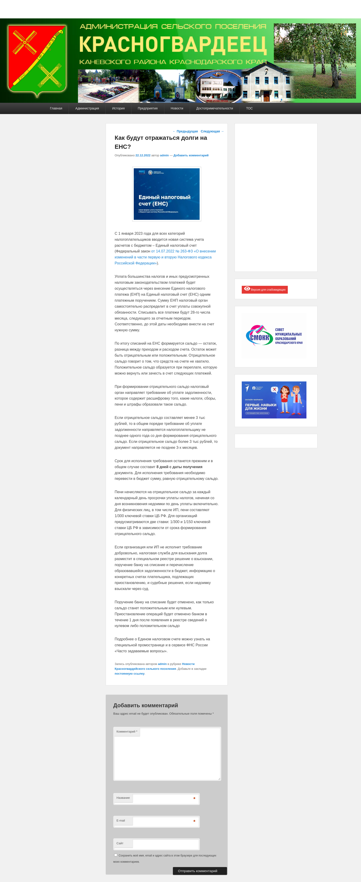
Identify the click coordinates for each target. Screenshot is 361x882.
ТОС (249, 108)
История (118, 108)
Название (123, 797)
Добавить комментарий (191, 155)
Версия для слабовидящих (264, 288)
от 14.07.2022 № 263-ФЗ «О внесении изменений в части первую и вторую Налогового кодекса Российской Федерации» (165, 257)
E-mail (120, 820)
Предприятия (148, 108)
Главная (56, 108)
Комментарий (126, 731)
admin (164, 155)
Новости (177, 108)
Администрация (87, 108)
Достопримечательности (214, 108)
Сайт (119, 843)
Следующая (212, 131)
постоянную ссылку (130, 673)
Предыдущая (185, 131)
